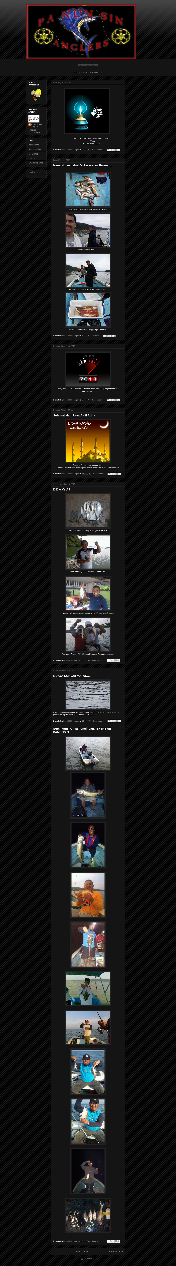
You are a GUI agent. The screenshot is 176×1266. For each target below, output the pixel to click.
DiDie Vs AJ (61, 489)
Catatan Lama (116, 1251)
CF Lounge (33, 154)
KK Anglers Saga (35, 163)
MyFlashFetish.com (96, 72)
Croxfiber (32, 158)
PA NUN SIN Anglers (36, 125)
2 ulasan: (96, 336)
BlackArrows (33, 145)
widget (83, 72)
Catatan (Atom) (92, 1259)
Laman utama (81, 1251)
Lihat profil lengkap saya (34, 131)
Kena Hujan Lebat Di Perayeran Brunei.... (82, 165)
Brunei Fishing (34, 149)
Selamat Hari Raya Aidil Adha (74, 415)
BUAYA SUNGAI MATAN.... (72, 676)
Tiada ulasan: (97, 150)
